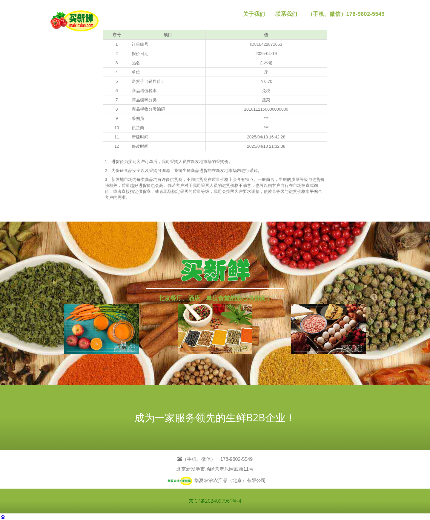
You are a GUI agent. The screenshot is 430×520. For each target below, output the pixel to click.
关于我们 (254, 14)
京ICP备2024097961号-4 (215, 501)
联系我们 (286, 14)
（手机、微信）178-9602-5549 (346, 14)
